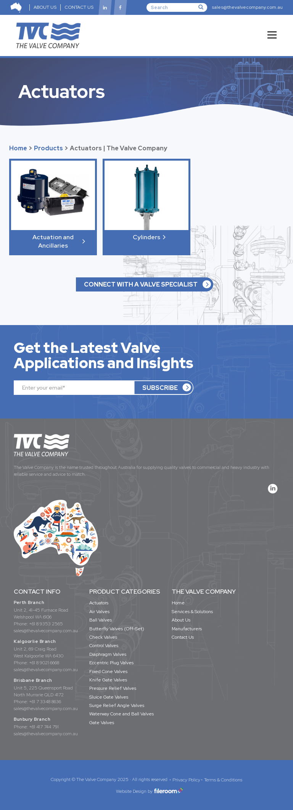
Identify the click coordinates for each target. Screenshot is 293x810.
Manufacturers (187, 629)
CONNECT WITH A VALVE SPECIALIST (141, 284)
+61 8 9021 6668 (44, 663)
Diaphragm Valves (107, 654)
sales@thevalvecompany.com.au (247, 7)
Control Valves (103, 646)
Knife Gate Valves (108, 680)
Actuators (98, 603)
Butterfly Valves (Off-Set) (116, 629)
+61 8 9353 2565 (46, 624)
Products (48, 148)
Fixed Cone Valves (108, 671)
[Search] (176, 7)
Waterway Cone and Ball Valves (121, 714)
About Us (181, 620)
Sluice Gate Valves (108, 697)
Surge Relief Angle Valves (116, 705)
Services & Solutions (192, 612)
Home (18, 148)
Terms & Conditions (223, 780)
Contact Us (183, 637)
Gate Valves (101, 723)
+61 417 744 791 (44, 727)
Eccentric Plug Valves (111, 663)
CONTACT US (78, 7)
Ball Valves (100, 620)
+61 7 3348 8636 (45, 702)
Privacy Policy (186, 780)
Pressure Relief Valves (112, 688)
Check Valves (103, 637)
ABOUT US (45, 7)
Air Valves (99, 612)
